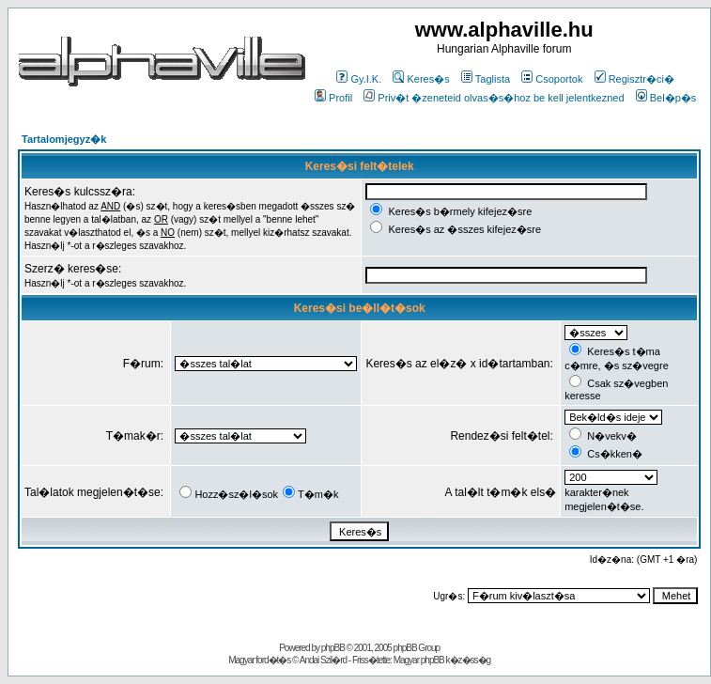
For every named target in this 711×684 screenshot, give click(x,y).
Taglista (485, 79)
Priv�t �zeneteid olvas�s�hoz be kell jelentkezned (493, 97)
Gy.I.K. (358, 79)
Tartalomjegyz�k (64, 139)
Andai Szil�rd (323, 660)
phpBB (333, 648)
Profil (333, 97)
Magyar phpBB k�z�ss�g (442, 660)
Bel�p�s (666, 97)
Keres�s (421, 79)
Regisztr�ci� (634, 79)
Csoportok (551, 79)
